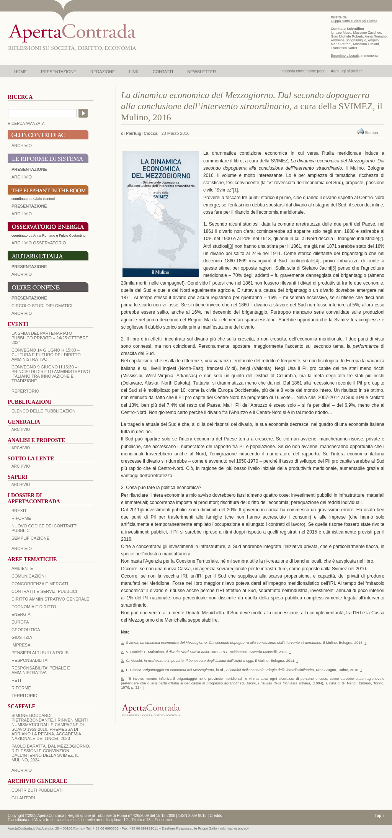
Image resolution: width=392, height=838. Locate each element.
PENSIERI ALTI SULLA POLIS (40, 652)
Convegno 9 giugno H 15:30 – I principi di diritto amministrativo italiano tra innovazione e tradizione (50, 374)
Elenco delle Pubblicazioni (44, 411)
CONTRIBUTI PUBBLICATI (37, 790)
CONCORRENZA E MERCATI (39, 583)
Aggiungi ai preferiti (347, 71)
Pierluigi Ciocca (142, 133)
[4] (316, 261)
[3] (230, 246)
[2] (380, 238)
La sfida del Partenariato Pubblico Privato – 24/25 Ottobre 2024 (49, 338)
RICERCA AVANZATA (26, 123)
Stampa (371, 133)
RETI (16, 680)
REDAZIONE (102, 71)
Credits (216, 815)
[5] (333, 268)
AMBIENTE (22, 568)
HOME (20, 71)
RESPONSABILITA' (29, 660)
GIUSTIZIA (21, 637)
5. (122, 678)
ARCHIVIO (21, 145)
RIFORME (21, 688)
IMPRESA (21, 645)
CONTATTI (163, 71)
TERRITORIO (24, 695)
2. (122, 652)
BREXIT (19, 510)
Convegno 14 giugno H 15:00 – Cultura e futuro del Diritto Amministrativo (46, 355)
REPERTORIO (25, 391)
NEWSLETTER (201, 71)
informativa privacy (234, 828)
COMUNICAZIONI (28, 576)
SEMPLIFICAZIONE (30, 538)
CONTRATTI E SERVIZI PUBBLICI (44, 591)
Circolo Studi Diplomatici (41, 305)
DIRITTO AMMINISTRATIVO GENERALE (50, 599)
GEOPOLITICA (25, 629)
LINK (133, 71)
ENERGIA (21, 614)
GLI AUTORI (23, 797)
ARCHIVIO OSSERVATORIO (38, 243)
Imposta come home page (303, 71)
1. (122, 642)
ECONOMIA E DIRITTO (33, 606)
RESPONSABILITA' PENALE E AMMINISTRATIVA (40, 670)
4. (122, 670)
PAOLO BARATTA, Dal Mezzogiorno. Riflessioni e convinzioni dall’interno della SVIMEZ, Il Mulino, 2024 (50, 753)
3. (122, 660)
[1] (235, 190)
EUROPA (20, 622)
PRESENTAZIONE (58, 71)
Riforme (21, 518)
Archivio (21, 274)
